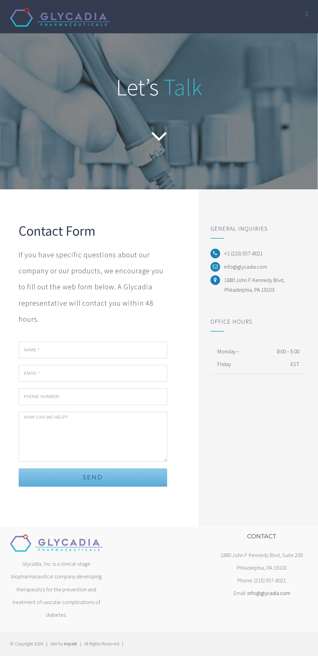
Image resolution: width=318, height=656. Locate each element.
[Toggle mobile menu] (306, 14)
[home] (56, 539)
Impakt (70, 644)
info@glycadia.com (268, 593)
